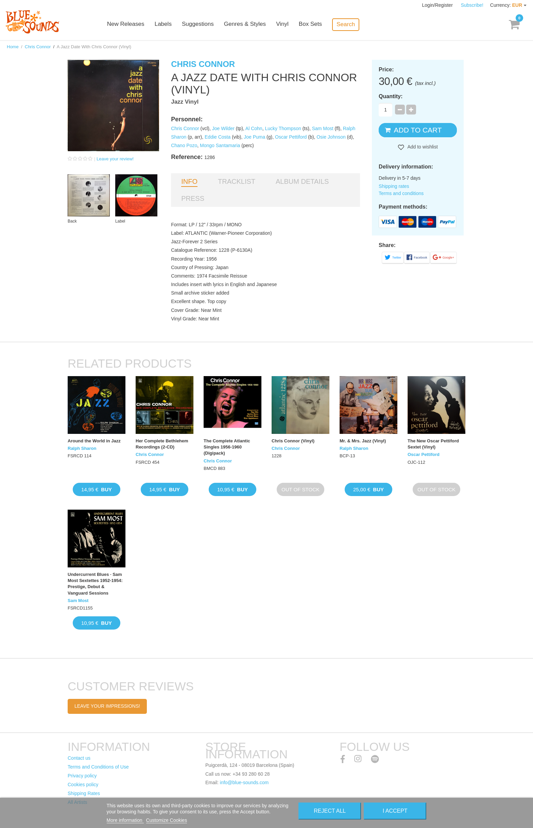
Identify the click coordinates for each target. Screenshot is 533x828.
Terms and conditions (401, 193)
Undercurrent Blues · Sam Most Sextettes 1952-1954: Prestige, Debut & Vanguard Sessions (95, 584)
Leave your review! (115, 158)
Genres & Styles (253, 24)
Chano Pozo (184, 145)
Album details (302, 181)
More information (125, 820)
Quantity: (390, 96)
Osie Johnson (331, 137)
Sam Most (322, 128)
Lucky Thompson (283, 128)
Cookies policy (83, 784)
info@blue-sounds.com (244, 782)
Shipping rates (394, 186)
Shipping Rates (84, 793)
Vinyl (290, 24)
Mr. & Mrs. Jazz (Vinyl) (363, 440)
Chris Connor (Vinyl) (293, 440)
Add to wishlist (422, 146)
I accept (395, 811)
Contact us (79, 758)
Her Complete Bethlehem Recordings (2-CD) (162, 444)
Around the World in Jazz (94, 440)
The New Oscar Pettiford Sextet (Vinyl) (433, 444)
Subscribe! (472, 5)
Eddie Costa (217, 137)
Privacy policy (82, 775)
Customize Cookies (166, 820)
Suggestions (206, 24)
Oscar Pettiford (291, 137)
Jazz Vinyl (185, 102)
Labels (171, 24)
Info (189, 181)
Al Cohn (253, 128)
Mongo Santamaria (220, 145)
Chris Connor (38, 46)
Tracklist (236, 181)
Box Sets (318, 24)
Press (192, 198)
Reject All (330, 811)
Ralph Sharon (82, 448)
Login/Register (438, 5)
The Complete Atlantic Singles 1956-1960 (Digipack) (227, 447)
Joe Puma (254, 137)
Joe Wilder (223, 128)
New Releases (134, 24)
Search (353, 24)
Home (13, 46)
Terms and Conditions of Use (98, 767)
